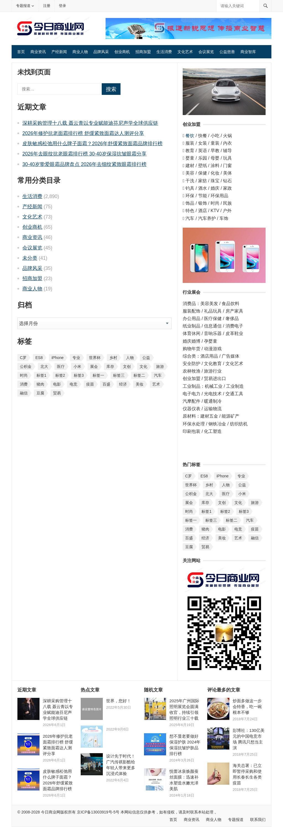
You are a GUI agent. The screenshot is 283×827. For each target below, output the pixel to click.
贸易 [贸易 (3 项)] (57, 393)
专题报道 (23, 6)
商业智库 (248, 52)
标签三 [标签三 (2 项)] (119, 375)
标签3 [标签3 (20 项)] (79, 375)
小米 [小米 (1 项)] (77, 366)
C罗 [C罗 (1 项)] (23, 357)
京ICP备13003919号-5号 (98, 812)
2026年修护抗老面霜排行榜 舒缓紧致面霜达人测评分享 (83, 133)
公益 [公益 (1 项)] (146, 357)
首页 (21, 52)
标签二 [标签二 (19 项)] (139, 375)
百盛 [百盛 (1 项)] (106, 384)
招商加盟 (143, 52)
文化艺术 (185, 52)
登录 (62, 6)
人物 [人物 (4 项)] (130, 357)
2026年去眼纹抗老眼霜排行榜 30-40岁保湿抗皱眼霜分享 (84, 154)
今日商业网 (50, 812)
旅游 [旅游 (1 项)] (160, 366)
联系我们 (258, 819)
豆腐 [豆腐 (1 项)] (40, 393)
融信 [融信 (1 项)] (24, 393)
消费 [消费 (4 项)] (24, 384)
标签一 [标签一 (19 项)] (98, 375)
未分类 (29, 258)
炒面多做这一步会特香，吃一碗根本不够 (247, 706)
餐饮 (189, 135)
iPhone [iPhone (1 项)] (57, 357)
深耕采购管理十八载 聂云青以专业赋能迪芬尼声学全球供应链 (90, 123)
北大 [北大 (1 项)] (44, 366)
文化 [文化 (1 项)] (143, 366)
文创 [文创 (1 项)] (127, 366)
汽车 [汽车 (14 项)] (158, 375)
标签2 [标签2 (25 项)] (60, 375)
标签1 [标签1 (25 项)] (41, 375)
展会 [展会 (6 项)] (94, 366)
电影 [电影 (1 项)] (57, 384)
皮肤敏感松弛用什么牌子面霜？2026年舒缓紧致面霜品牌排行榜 (92, 143)
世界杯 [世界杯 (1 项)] (95, 357)
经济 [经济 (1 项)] (123, 384)
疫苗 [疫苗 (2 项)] (90, 384)
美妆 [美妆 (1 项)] (139, 384)
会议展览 (206, 52)
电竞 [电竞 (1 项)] (73, 384)
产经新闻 (59, 52)
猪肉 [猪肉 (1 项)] (40, 384)
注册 (46, 6)
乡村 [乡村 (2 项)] (113, 357)
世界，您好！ (118, 700)
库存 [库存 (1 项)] (110, 366)
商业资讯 (38, 52)
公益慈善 (227, 52)
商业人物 (80, 52)
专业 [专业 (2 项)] (76, 357)
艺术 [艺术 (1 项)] (156, 384)
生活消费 (164, 52)
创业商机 (122, 52)
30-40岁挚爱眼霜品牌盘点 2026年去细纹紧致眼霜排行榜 (84, 164)
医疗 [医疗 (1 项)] (61, 366)
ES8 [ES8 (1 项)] (39, 357)
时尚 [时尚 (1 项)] (24, 375)
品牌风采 (101, 52)
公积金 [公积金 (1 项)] (26, 366)
